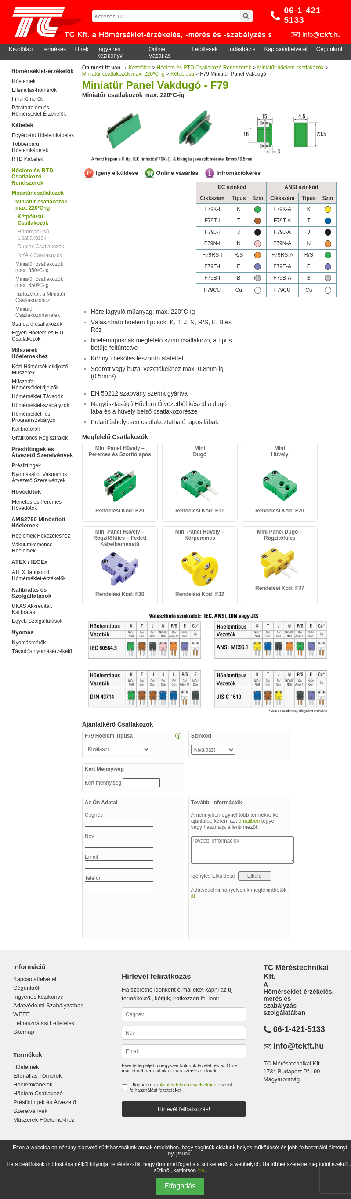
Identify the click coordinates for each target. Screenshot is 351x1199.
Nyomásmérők (29, 642)
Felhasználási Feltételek (43, 1023)
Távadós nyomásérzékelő (42, 651)
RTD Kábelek (27, 159)
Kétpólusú (182, 74)
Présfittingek (26, 465)
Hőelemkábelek (33, 1084)
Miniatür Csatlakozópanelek (37, 312)
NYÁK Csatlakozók (40, 255)
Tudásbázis (240, 49)
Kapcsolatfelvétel (285, 49)
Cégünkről (329, 49)
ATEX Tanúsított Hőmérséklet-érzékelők (39, 575)
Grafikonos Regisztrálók (40, 438)
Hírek (82, 49)
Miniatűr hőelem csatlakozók (290, 68)
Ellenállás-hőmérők (34, 90)
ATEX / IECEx (29, 562)
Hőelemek (24, 81)
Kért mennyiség (104, 783)
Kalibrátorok (26, 429)
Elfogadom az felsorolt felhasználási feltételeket (181, 1087)
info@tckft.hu (321, 34)
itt (193, 896)
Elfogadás (179, 1186)
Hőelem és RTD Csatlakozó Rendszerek (32, 176)
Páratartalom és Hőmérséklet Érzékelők (39, 111)
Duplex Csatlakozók (41, 246)
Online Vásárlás (159, 52)
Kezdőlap (21, 49)
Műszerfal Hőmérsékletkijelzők (35, 384)
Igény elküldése (117, 173)
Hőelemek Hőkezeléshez (41, 536)
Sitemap (23, 1031)
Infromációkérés (239, 173)
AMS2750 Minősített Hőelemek (38, 522)
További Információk (242, 850)
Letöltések (204, 49)
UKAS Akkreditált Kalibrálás (32, 609)
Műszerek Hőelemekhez (29, 353)
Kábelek (22, 125)
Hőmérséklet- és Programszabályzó (33, 417)
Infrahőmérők (27, 99)
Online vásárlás (177, 173)
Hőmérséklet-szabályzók (40, 405)
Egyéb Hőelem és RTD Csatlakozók (39, 336)
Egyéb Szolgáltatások (37, 621)
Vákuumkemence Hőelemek (32, 547)
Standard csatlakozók (37, 324)
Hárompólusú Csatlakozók (33, 235)
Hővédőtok (26, 491)
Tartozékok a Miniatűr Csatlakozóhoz (40, 297)
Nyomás (22, 632)
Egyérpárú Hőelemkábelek (43, 135)
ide (201, 1170)
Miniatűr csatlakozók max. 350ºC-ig (39, 267)
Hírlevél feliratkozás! (183, 1109)
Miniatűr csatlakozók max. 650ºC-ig (39, 282)
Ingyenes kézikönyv (110, 52)
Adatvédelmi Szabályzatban (48, 1005)
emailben (249, 821)
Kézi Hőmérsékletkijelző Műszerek (40, 369)
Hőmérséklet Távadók (37, 396)
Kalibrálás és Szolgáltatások (31, 592)
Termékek (53, 49)
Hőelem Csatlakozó (38, 1093)
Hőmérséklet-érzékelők (42, 71)
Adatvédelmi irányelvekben (187, 1084)
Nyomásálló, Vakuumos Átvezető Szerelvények (39, 477)
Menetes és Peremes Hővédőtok (37, 505)
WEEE (21, 1014)
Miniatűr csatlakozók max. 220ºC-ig (123, 74)
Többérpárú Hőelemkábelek (30, 147)
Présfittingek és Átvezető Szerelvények (42, 452)
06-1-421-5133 (304, 15)
